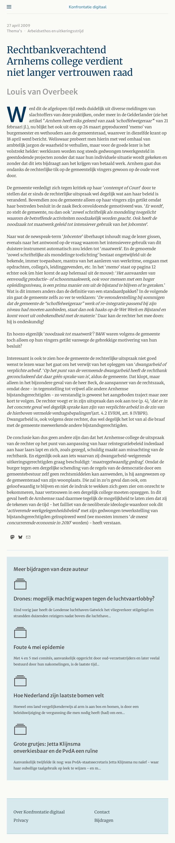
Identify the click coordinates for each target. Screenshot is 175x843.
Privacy (21, 820)
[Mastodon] (12, 537)
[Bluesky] (20, 537)
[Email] (28, 537)
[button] (9, 7)
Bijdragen (103, 820)
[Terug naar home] (87, 7)
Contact (102, 812)
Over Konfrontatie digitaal (39, 812)
